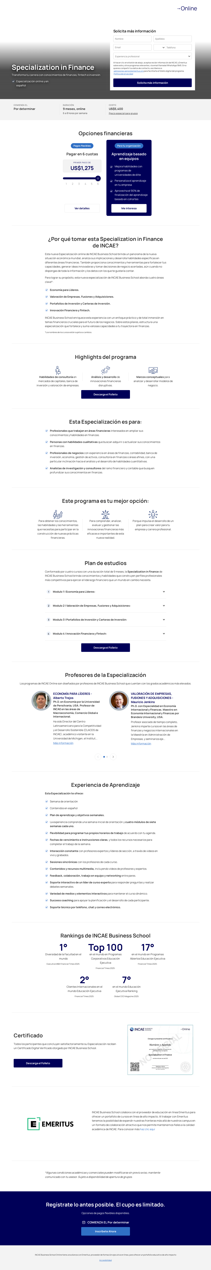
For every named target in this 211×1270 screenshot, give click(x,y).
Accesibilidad (105, 1260)
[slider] (82, 178)
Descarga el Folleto (106, 394)
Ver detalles (82, 208)
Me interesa (129, 208)
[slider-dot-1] (104, 757)
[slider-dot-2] (107, 757)
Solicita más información (152, 83)
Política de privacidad (123, 73)
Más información (63, 743)
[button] (98, 757)
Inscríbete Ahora (105, 1231)
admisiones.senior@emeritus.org (128, 71)
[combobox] (155, 48)
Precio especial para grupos (123, 113)
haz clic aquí (147, 1129)
